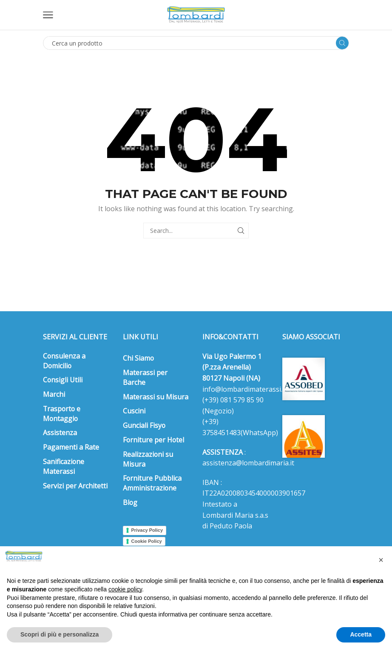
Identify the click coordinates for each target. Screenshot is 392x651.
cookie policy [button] (125, 589)
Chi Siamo (138, 358)
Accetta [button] (361, 634)
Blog (130, 502)
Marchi (54, 394)
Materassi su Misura (155, 396)
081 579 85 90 (241, 399)
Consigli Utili (62, 379)
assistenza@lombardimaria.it (248, 462)
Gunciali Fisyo (144, 425)
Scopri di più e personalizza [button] (59, 634)
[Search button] (342, 43)
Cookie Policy (146, 541)
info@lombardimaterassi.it (244, 389)
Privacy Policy (147, 530)
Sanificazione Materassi (63, 466)
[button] (381, 560)
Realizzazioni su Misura (148, 459)
